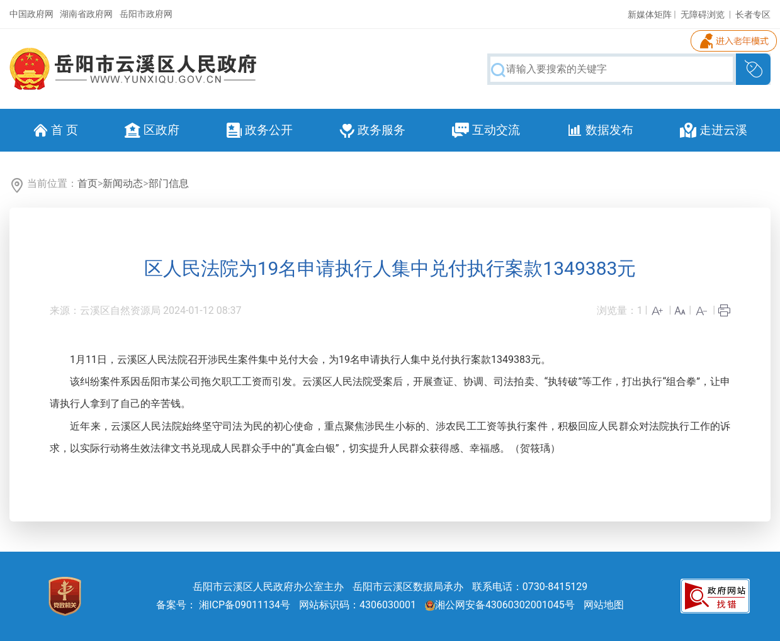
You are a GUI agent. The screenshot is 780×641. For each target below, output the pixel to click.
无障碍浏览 (703, 14)
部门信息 (169, 183)
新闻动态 (123, 183)
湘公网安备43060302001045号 (500, 605)
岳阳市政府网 (146, 14)
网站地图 (604, 605)
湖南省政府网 (86, 14)
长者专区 (753, 14)
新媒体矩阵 (650, 14)
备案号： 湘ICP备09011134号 (223, 605)
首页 (87, 183)
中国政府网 (31, 14)
